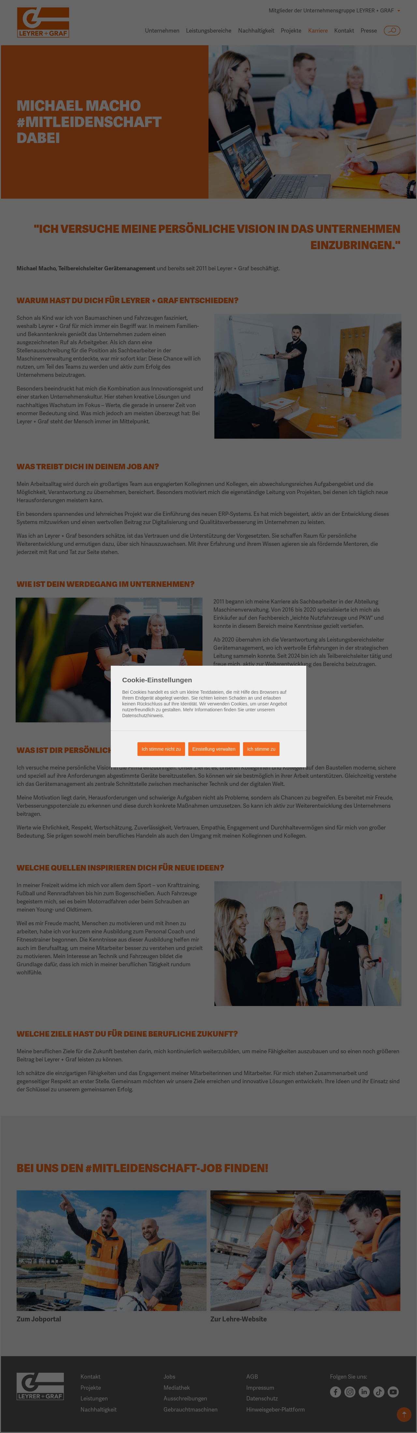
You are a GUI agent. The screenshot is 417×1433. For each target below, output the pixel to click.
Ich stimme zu (261, 749)
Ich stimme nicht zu (161, 749)
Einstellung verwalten (214, 749)
